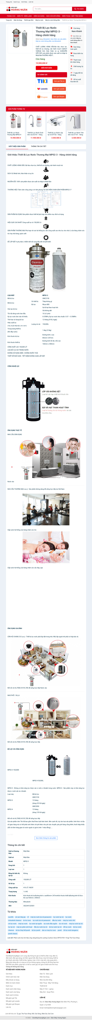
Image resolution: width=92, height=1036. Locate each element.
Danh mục (17, 2)
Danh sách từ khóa (12, 995)
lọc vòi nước (63, 924)
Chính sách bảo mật (12, 977)
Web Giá (44, 1014)
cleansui (11, 930)
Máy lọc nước (39, 20)
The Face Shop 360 (27, 1014)
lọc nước (68, 917)
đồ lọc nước (67, 927)
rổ (28, 917)
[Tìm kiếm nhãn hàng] (52, 9)
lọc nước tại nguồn (35, 924)
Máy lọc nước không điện (52, 20)
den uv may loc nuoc (49, 930)
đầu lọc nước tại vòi (40, 927)
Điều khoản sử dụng (12, 980)
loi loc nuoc (27, 920)
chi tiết (38, 146)
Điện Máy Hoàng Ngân (58, 1018)
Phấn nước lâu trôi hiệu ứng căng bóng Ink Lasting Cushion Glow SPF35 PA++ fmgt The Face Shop (47, 938)
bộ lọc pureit (36, 930)
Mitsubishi (46, 39)
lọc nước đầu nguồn (50, 924)
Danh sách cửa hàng (13, 992)
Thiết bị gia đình (28, 20)
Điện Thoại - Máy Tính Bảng (72, 16)
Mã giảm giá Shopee (13, 1004)
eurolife (10, 917)
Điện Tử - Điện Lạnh (24, 16)
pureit (60, 930)
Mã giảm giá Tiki (11, 998)
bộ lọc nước (77, 927)
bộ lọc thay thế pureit (23, 930)
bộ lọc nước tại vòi (55, 927)
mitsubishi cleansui (14, 920)
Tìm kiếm (79, 9)
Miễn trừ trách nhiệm (13, 983)
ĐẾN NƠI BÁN (46, 68)
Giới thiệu (24, 2)
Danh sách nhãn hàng (13, 989)
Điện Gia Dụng (39, 16)
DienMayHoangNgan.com (41, 1018)
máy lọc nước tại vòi (76, 924)
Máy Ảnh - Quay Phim (47, 992)
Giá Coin (51, 1014)
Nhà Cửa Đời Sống (53, 16)
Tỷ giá (19, 1014)
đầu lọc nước (56, 920)
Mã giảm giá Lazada (13, 1001)
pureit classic (12, 933)
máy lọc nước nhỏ (69, 920)
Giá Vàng (38, 1014)
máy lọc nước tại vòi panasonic (41, 917)
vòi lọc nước (12, 924)
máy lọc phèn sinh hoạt (24, 927)
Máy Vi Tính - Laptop (47, 989)
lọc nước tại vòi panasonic (41, 920)
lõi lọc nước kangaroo (71, 930)
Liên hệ (31, 2)
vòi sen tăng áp (20, 917)
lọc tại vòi (11, 927)
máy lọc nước (22, 924)
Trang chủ (9, 2)
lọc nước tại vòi (58, 917)
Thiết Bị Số (43, 986)
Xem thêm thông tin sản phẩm (46, 838)
